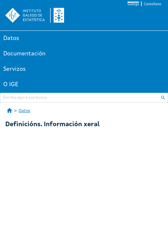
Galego (133, 4)
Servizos (14, 69)
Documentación (24, 54)
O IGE (10, 85)
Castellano (152, 4)
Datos (11, 38)
